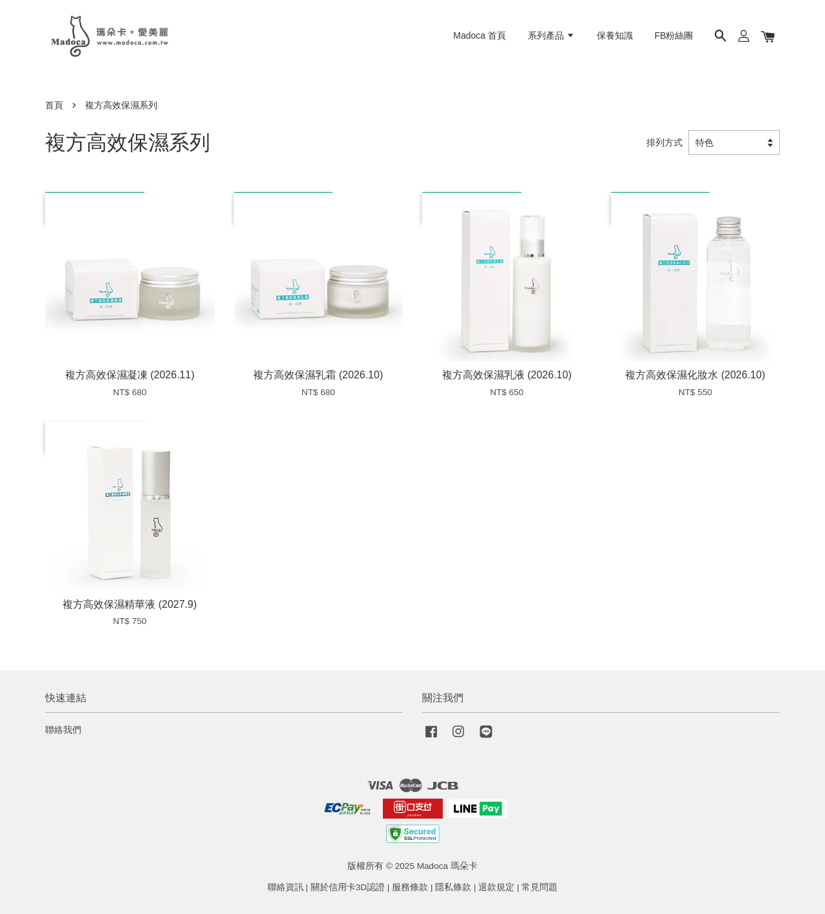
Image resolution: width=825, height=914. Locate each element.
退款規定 (496, 887)
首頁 (54, 105)
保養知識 (615, 35)
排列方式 (664, 142)
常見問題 (539, 887)
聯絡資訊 (285, 887)
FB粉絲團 (674, 35)
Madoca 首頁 (479, 35)
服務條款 (410, 887)
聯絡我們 (63, 730)
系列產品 (551, 35)
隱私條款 (453, 887)
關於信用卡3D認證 (348, 887)
